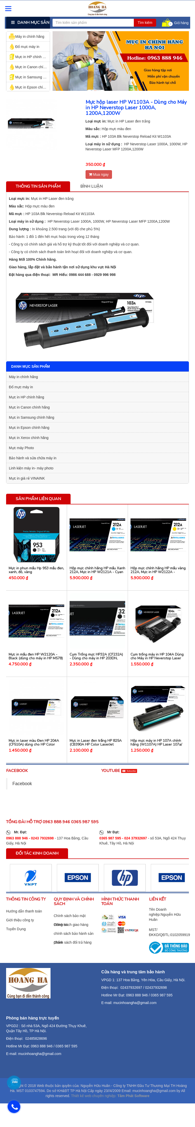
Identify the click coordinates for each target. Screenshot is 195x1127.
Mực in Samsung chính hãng (35, 77)
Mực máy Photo (21, 448)
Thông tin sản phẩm (38, 186)
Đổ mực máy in (24, 47)
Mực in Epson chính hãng (32, 87)
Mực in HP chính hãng (30, 57)
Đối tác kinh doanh (37, 863)
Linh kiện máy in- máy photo (31, 468)
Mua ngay (99, 174)
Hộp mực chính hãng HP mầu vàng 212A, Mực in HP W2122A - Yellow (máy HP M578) (158, 575)
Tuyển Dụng (16, 939)
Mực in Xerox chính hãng (28, 438)
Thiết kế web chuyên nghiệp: (94, 1105)
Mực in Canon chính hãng (32, 67)
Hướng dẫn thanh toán (24, 921)
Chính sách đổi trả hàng (73, 952)
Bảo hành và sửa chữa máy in (32, 458)
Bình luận (91, 186)
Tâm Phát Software (133, 1105)
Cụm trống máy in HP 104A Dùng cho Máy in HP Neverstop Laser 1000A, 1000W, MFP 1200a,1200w (158, 665)
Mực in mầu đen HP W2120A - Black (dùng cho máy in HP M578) (36, 663)
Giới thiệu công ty (20, 930)
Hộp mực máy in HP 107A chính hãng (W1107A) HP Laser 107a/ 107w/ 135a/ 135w (156, 754)
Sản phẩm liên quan (38, 499)
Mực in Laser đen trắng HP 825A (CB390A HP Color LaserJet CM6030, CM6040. (96, 754)
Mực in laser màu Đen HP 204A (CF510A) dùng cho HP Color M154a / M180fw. (34, 754)
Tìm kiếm (145, 23)
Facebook (22, 793)
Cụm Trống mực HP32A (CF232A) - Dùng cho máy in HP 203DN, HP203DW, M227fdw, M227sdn (96, 665)
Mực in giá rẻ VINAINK (27, 478)
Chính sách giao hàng (71, 934)
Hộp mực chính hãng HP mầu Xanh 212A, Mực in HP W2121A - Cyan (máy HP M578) (97, 575)
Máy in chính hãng (26, 36)
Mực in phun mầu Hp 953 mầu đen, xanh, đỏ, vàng (36, 573)
